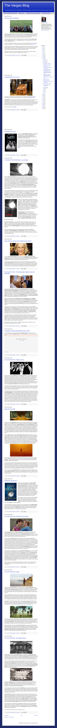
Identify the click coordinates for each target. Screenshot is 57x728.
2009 (43, 103)
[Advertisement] (21, 66)
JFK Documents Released (11, 18)
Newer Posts (7, 715)
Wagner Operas (21, 13)
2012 (43, 99)
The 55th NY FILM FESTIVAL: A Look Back (16, 160)
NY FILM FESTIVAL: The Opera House (15, 638)
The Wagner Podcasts (46, 13)
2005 (43, 108)
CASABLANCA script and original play (33, 13)
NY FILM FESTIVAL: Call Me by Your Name (16, 516)
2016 (43, 94)
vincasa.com (32, 96)
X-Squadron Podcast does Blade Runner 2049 (17, 331)
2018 (43, 57)
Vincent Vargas (44, 22)
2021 (43, 53)
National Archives (32, 44)
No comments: (18, 55)
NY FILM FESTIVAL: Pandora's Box (14, 360)
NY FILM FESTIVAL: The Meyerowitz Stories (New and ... (47, 72)
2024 (43, 49)
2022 (43, 52)
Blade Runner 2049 (9, 409)
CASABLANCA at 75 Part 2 (11, 77)
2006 (43, 107)
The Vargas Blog (16, 5)
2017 (43, 58)
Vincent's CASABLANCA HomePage (10, 13)
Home (21, 715)
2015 (43, 95)
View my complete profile (45, 30)
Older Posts (36, 715)
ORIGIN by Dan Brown (10, 480)
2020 (43, 54)
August (44, 88)
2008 (43, 104)
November (44, 61)
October (44, 62)
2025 (43, 48)
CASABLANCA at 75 (10, 131)
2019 (43, 56)
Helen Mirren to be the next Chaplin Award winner (18, 241)
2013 (43, 98)
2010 (43, 102)
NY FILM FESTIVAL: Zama (11, 572)
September (45, 87)
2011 (43, 100)
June (44, 91)
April (44, 92)
